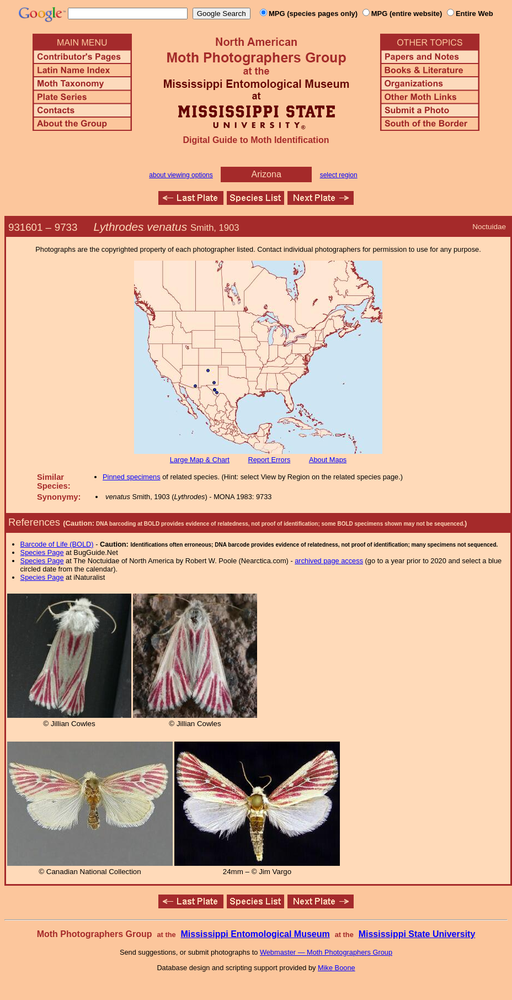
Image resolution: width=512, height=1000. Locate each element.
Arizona (266, 174)
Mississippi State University (417, 934)
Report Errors (269, 460)
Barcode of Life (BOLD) (57, 544)
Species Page (42, 552)
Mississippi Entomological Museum (254, 934)
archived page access (329, 561)
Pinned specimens (132, 477)
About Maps (327, 460)
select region (339, 175)
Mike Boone (336, 968)
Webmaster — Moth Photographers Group (326, 952)
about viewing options (180, 175)
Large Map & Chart (200, 460)
